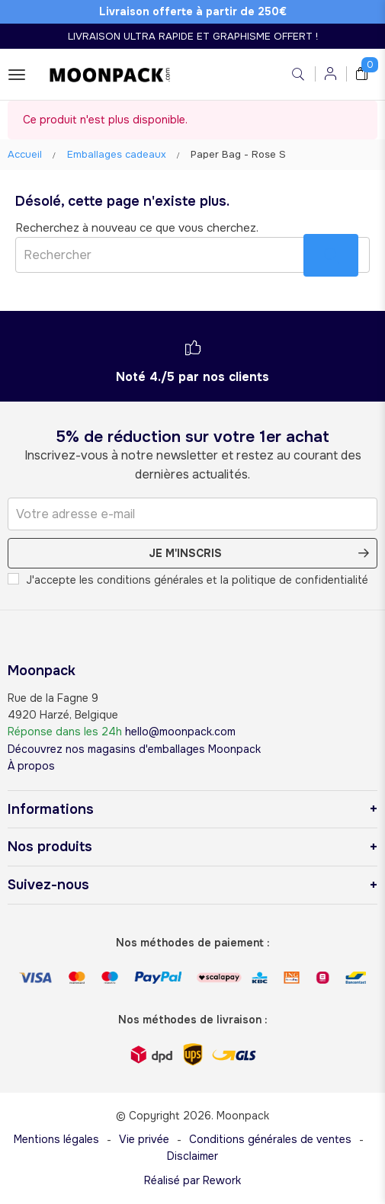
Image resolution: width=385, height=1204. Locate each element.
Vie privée (144, 1139)
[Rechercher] (192, 255)
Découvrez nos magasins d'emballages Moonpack (134, 749)
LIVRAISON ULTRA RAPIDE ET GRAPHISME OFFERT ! (193, 36)
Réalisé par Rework (192, 1180)
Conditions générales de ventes (270, 1139)
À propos (31, 766)
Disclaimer (192, 1156)
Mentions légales (56, 1139)
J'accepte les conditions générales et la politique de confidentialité (188, 580)
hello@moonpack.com (180, 731)
